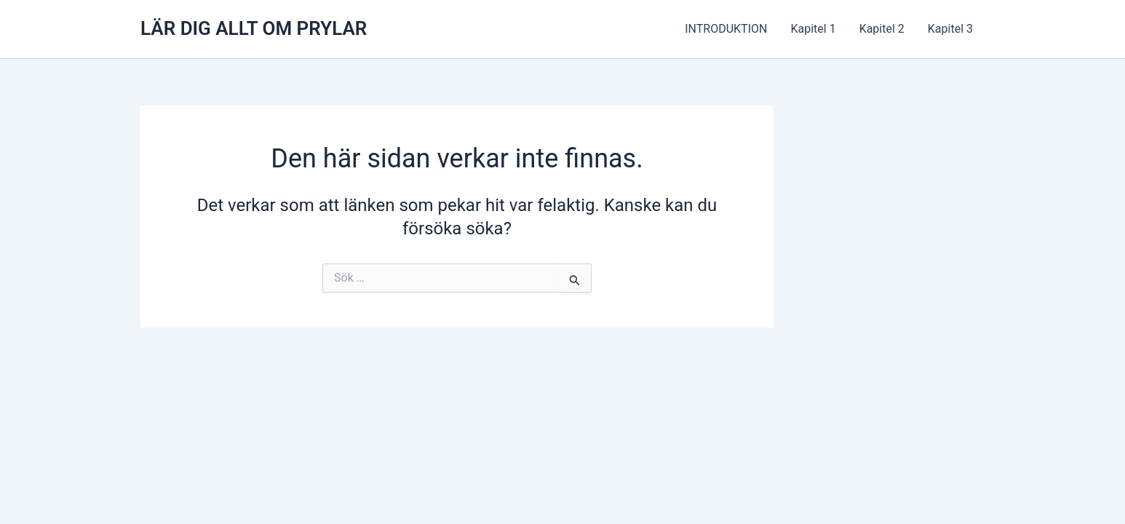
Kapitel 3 (950, 29)
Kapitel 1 (812, 29)
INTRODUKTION (726, 29)
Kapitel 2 (882, 29)
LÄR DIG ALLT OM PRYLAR (253, 28)
